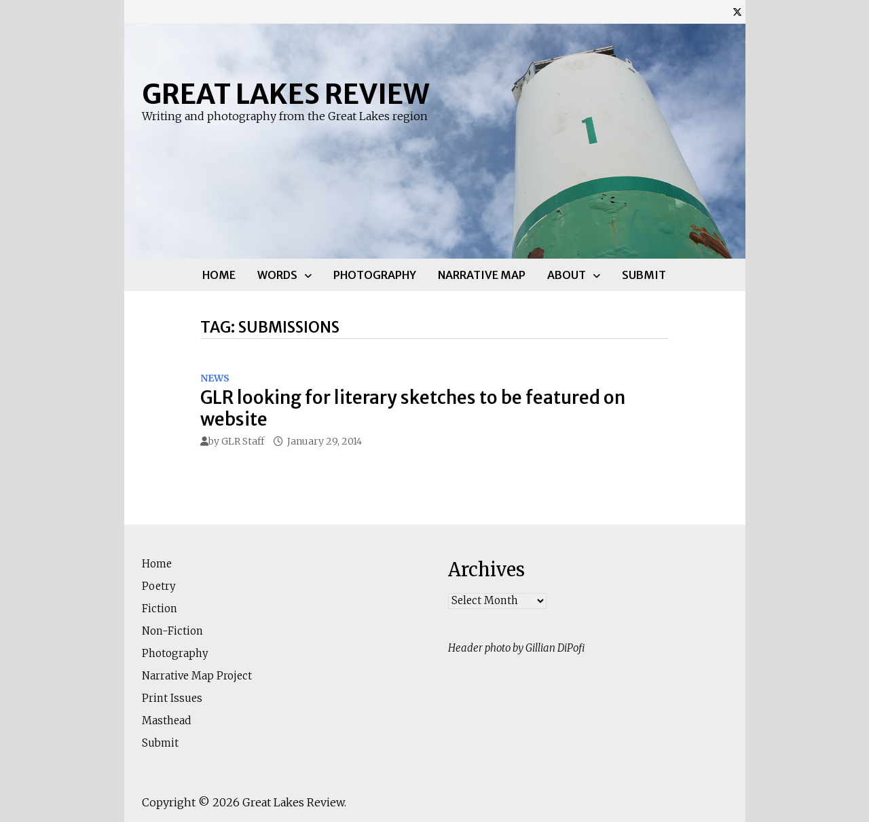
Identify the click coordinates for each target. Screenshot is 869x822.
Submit (644, 275)
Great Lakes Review (285, 94)
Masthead (166, 720)
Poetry (159, 586)
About (566, 275)
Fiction (159, 608)
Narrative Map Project (197, 675)
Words (277, 275)
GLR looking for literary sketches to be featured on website (412, 408)
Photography (374, 275)
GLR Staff (242, 441)
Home (219, 275)
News (214, 378)
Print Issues (172, 698)
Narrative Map (481, 275)
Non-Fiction (172, 630)
